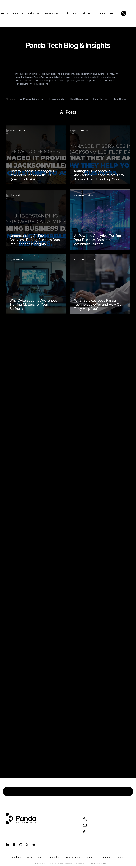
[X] (27, 844)
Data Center (120, 99)
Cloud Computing (78, 99)
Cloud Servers (100, 99)
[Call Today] (123, 13)
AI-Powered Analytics (31, 99)
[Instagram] (20, 844)
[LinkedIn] (7, 844)
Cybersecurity (56, 99)
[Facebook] (14, 844)
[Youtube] (34, 844)
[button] (51, 13)
